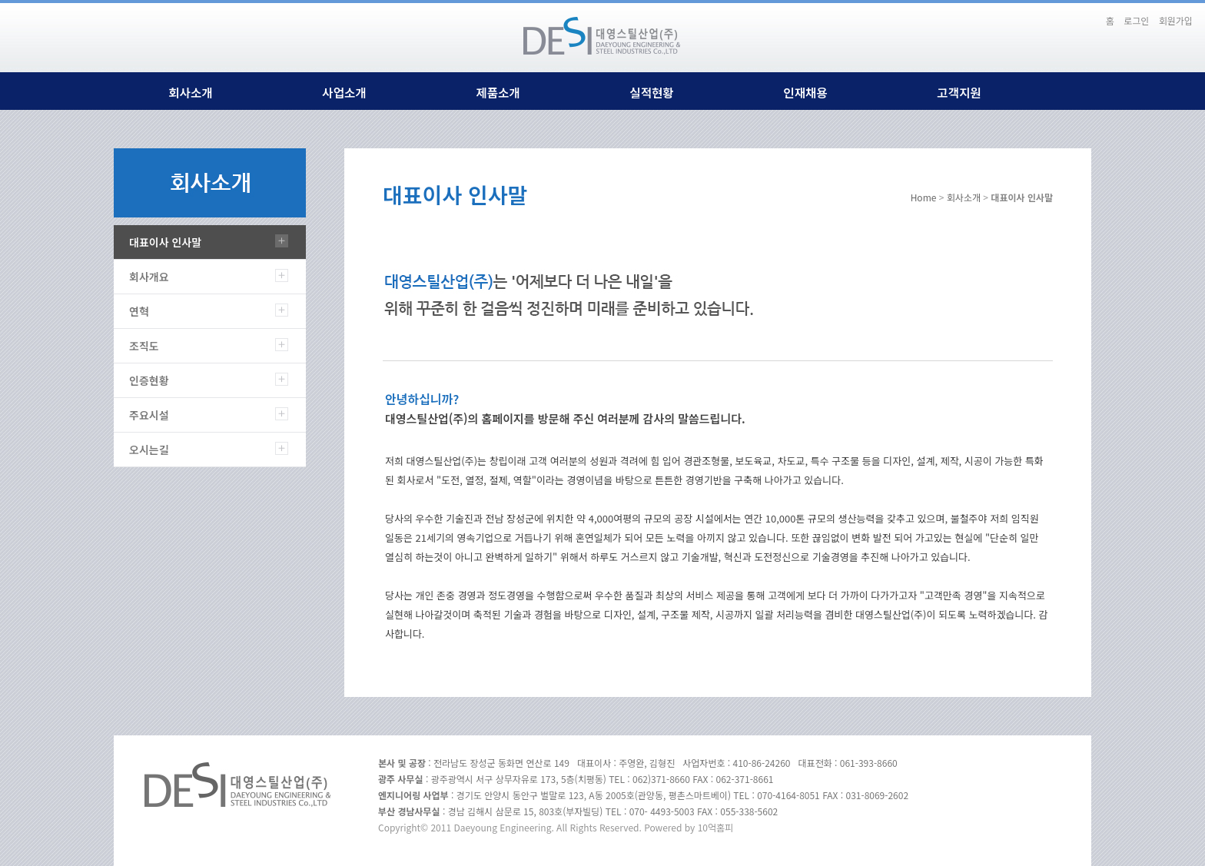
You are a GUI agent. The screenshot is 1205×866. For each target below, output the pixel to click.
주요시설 (149, 415)
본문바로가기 (1083, 14)
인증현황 (149, 380)
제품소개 (498, 92)
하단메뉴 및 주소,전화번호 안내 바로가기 (1092, 14)
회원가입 (1176, 20)
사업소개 (344, 92)
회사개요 (149, 276)
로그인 (1136, 20)
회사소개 (190, 92)
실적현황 (651, 92)
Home (924, 197)
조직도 (144, 345)
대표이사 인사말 (165, 242)
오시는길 (149, 449)
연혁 (139, 311)
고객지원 (959, 92)
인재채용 (805, 92)
